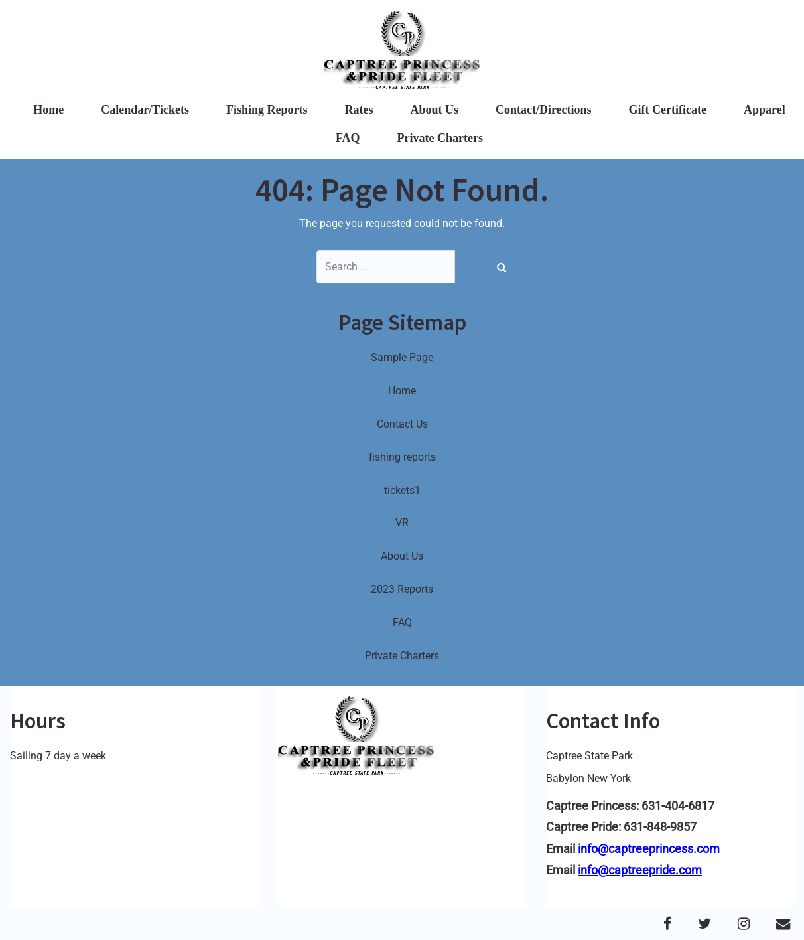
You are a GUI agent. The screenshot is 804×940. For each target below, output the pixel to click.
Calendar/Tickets (145, 109)
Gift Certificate (667, 109)
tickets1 (402, 490)
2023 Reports (402, 589)
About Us (434, 109)
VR (402, 522)
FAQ (348, 138)
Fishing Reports (267, 109)
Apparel (764, 109)
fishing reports (402, 457)
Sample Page (402, 357)
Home (48, 109)
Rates (358, 109)
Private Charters (440, 138)
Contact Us (402, 424)
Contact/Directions (544, 109)
